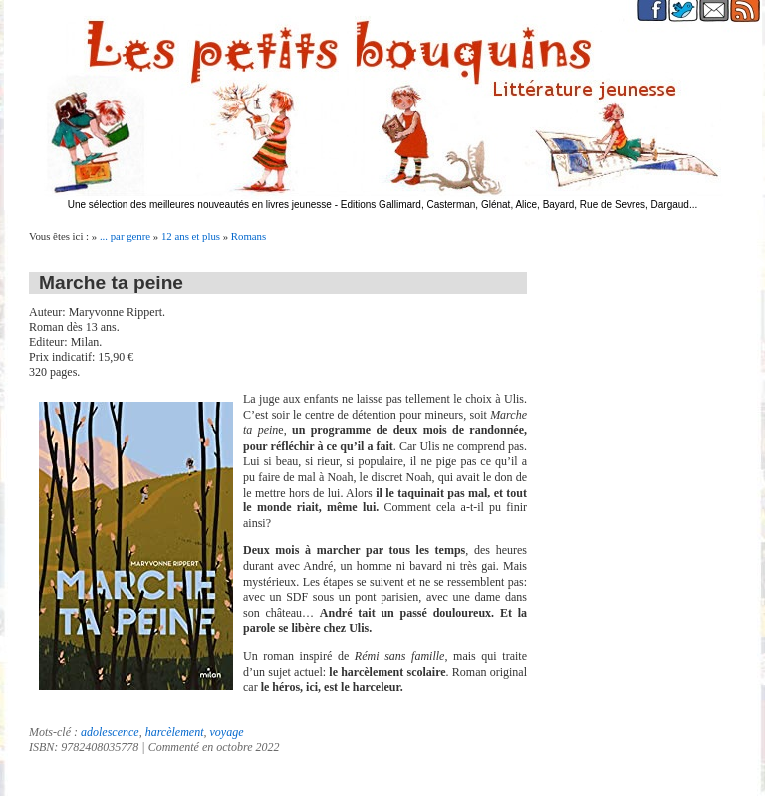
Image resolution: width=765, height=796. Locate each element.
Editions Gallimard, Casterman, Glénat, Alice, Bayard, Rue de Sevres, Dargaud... (519, 204)
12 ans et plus (190, 236)
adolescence (110, 732)
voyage (227, 732)
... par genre (125, 236)
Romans (248, 236)
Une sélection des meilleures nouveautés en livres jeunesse (200, 204)
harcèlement (174, 732)
